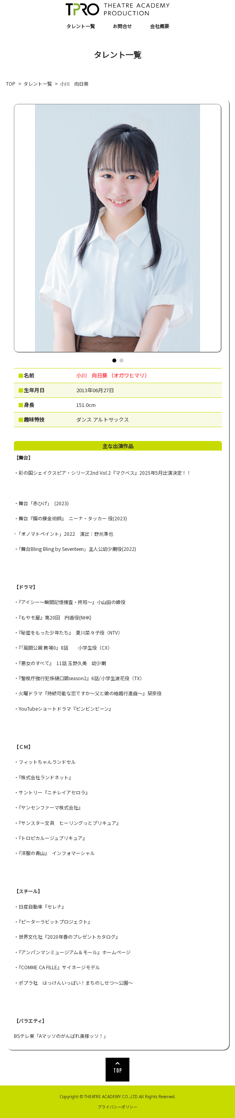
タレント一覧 (80, 26)
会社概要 (159, 26)
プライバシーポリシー (117, 1107)
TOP (10, 83)
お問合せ (122, 26)
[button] (114, 360)
